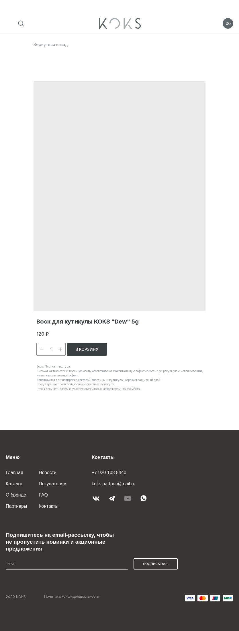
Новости (47, 472)
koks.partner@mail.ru (113, 483)
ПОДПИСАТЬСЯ (156, 564)
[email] (67, 564)
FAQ (43, 495)
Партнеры (16, 506)
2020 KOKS (16, 596)
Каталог (14, 483)
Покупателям (52, 483)
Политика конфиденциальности (71, 596)
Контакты (48, 506)
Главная (14, 472)
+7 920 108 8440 (109, 472)
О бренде (16, 495)
